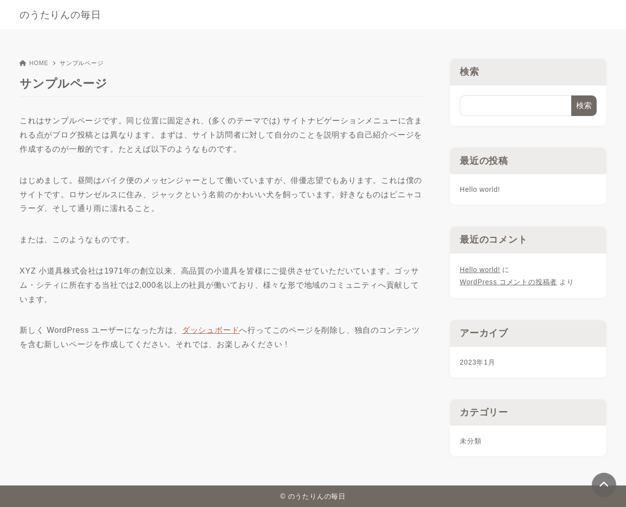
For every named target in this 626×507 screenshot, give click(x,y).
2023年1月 (477, 362)
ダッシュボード (211, 330)
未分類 (470, 441)
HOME (34, 63)
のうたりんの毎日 (60, 14)
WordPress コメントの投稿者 (508, 282)
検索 (469, 72)
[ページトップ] (604, 485)
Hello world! (480, 189)
